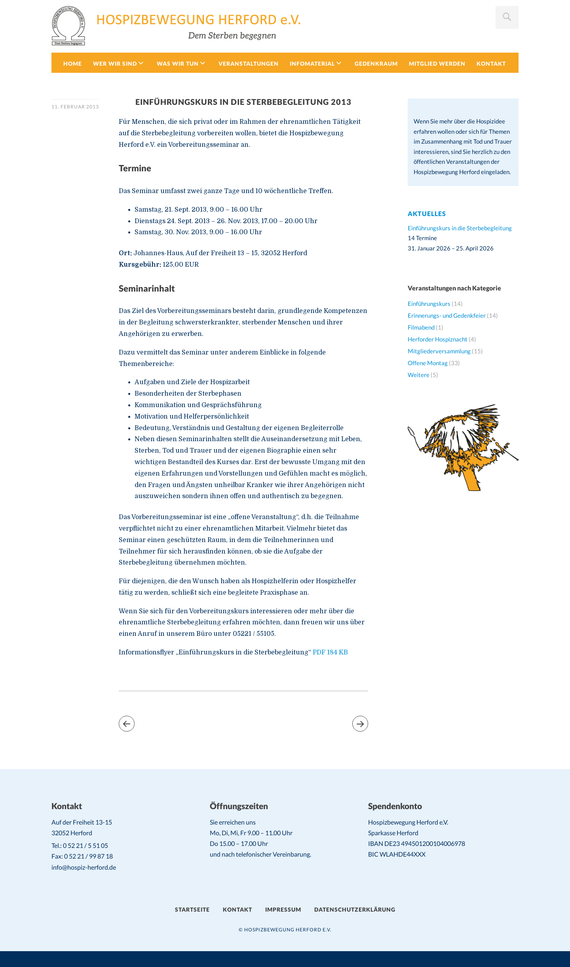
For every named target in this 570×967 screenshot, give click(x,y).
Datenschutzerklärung (354, 909)
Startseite (192, 909)
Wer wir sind (115, 63)
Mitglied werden (437, 63)
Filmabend (421, 327)
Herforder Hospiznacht (437, 339)
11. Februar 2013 (75, 107)
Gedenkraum (376, 63)
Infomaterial (312, 63)
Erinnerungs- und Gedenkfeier (447, 315)
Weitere (418, 374)
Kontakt (491, 63)
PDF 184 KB (329, 652)
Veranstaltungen (248, 63)
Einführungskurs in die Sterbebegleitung (460, 227)
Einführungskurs (429, 303)
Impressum (283, 909)
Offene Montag (428, 362)
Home (72, 63)
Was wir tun (178, 63)
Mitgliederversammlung (439, 351)
